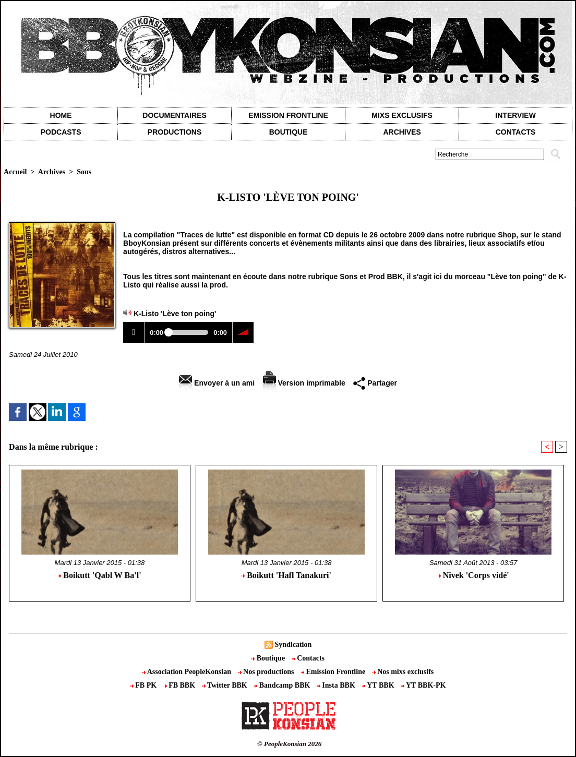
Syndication (292, 644)
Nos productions (267, 672)
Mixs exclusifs (402, 115)
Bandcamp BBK (283, 685)
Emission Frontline (288, 115)
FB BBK (180, 685)
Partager (375, 383)
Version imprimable (304, 383)
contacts (516, 132)
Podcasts (61, 132)
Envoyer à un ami (217, 383)
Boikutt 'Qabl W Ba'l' (99, 575)
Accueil (15, 172)
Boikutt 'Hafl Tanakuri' (286, 575)
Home (61, 115)
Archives (402, 132)
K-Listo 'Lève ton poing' (175, 313)
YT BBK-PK (423, 685)
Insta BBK (337, 685)
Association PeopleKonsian (187, 672)
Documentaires (174, 115)
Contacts (308, 658)
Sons (84, 172)
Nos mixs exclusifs (403, 672)
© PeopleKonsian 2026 (289, 744)
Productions (174, 132)
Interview (515, 115)
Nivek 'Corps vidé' (473, 575)
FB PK (144, 685)
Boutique (288, 132)
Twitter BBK (225, 685)
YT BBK (379, 685)
